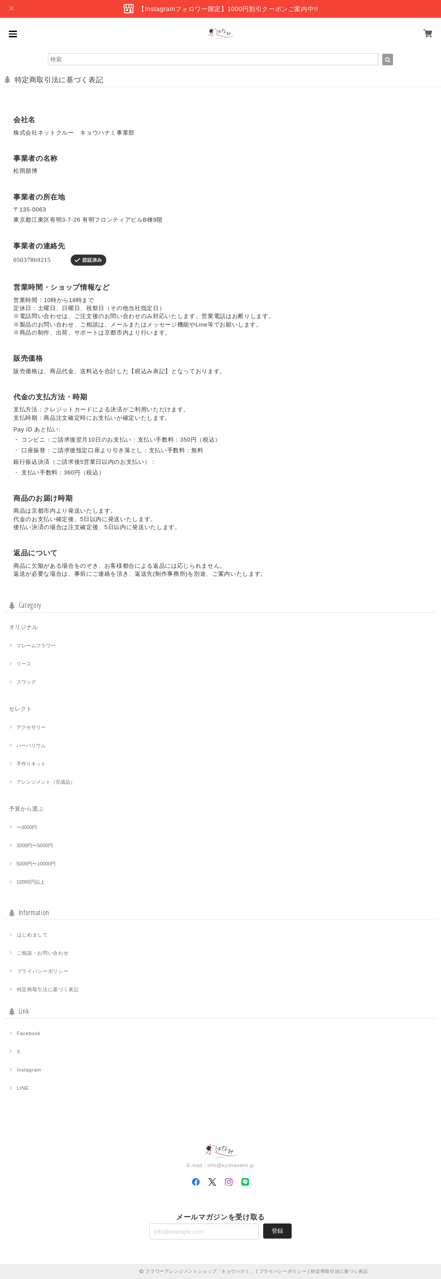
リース (23, 663)
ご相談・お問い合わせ (43, 953)
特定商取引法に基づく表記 (48, 989)
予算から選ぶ (26, 808)
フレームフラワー (36, 645)
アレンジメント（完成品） (45, 782)
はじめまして (32, 934)
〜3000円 (26, 827)
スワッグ (26, 682)
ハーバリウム (31, 745)
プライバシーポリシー (43, 971)
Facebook (29, 1033)
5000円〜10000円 (36, 863)
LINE (23, 1088)
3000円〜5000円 (34, 845)
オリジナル (23, 627)
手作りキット (31, 763)
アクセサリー (31, 727)
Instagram (29, 1069)
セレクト (20, 708)
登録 (277, 1230)
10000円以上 (30, 882)
